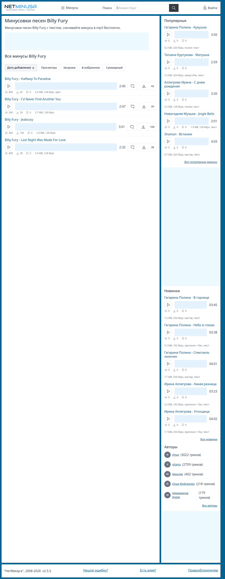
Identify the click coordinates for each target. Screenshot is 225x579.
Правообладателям (203, 570)
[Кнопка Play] (9, 86)
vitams (176, 464)
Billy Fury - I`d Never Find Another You (33, 99)
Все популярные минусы (200, 162)
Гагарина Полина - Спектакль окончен (186, 354)
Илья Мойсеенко (183, 484)
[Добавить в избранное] (132, 86)
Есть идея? (148, 570)
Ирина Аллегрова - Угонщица (187, 411)
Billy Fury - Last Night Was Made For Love (35, 140)
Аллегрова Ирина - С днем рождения (184, 84)
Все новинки (208, 439)
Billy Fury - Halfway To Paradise (28, 79)
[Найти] (174, 8)
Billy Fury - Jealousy (19, 119)
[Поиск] (141, 8)
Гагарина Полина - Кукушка (185, 27)
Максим (177, 474)
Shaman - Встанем (178, 134)
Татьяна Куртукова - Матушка (186, 55)
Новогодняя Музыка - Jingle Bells (189, 114)
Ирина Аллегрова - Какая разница (190, 384)
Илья (175, 455)
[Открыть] (147, 86)
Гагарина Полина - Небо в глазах (189, 325)
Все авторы (209, 505)
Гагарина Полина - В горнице (186, 297)
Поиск (107, 8)
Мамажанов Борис (180, 495)
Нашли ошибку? (95, 570)
